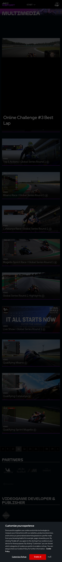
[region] (31, 542)
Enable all (37, 557)
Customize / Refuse (19, 557)
